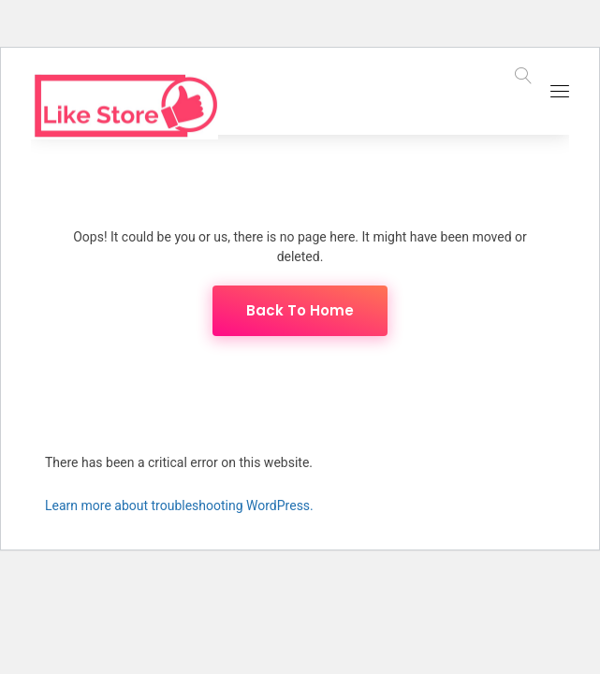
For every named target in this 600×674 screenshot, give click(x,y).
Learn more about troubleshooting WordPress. (179, 505)
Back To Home (300, 310)
